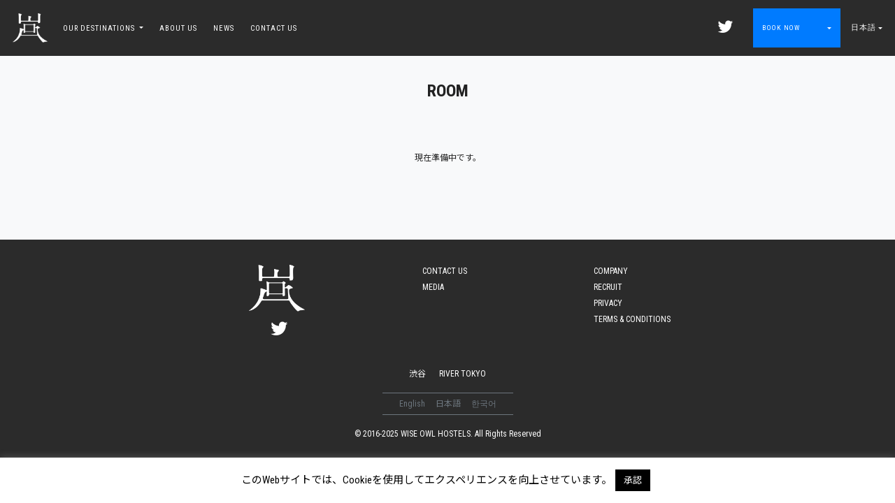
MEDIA (433, 287)
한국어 (483, 404)
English (413, 404)
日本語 (863, 27)
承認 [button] (633, 480)
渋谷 (417, 374)
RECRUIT (608, 287)
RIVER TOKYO (462, 374)
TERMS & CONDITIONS (632, 319)
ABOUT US (178, 28)
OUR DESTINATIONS (100, 28)
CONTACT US (273, 28)
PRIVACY (608, 303)
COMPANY (611, 271)
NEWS (223, 28)
